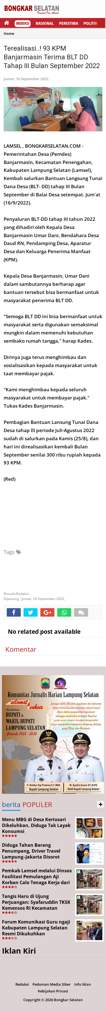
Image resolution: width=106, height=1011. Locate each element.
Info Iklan (82, 984)
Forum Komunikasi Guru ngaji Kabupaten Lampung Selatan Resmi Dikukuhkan (36, 928)
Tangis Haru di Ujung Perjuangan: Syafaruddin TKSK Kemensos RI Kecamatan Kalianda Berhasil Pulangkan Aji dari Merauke (36, 908)
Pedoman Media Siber (52, 984)
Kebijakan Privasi (53, 991)
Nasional (45, 23)
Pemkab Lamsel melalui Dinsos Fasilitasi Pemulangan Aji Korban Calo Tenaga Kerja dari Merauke (37, 879)
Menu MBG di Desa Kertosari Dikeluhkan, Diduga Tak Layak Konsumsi (36, 825)
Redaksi (22, 984)
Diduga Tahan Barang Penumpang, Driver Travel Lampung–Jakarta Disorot (31, 851)
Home (9, 33)
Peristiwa (68, 23)
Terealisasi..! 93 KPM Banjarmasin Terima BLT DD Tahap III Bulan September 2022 (52, 57)
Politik (91, 23)
